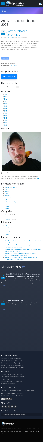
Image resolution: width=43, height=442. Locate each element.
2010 (5, 122)
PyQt (6, 204)
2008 (5, 126)
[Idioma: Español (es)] (40, 4)
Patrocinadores (9, 410)
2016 (5, 112)
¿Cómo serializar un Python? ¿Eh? (16, 32)
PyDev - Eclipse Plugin (11, 202)
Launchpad (8, 198)
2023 (5, 100)
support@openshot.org (17, 393)
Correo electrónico (11, 395)
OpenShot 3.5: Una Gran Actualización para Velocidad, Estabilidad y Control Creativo (24, 275)
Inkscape (7, 196)
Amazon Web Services (11, 187)
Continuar (5, 58)
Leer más (3, 285)
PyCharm (7, 200)
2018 (5, 108)
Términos (31, 431)
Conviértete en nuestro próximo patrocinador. (14, 414)
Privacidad (25, 431)
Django (7, 191)
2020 (5, 105)
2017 (5, 110)
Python (7, 206)
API (6, 226)
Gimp (6, 193)
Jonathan (10, 37)
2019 (5, 107)
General (7, 215)
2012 (5, 119)
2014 (5, 115)
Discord (21, 395)
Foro (17, 395)
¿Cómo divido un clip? (14, 300)
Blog (3, 10)
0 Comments (13, 65)
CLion (6, 189)
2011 (5, 120)
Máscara (7, 230)
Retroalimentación (10, 228)
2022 (5, 101)
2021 (5, 103)
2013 (5, 117)
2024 (5, 98)
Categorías (6, 211)
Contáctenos (8, 387)
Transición (7, 232)
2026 (5, 94)
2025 (5, 96)
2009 (5, 124)
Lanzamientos (9, 217)
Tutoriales (7, 219)
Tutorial (7, 234)
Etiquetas (6, 222)
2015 (5, 113)
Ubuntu (7, 208)
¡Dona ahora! (9, 76)
